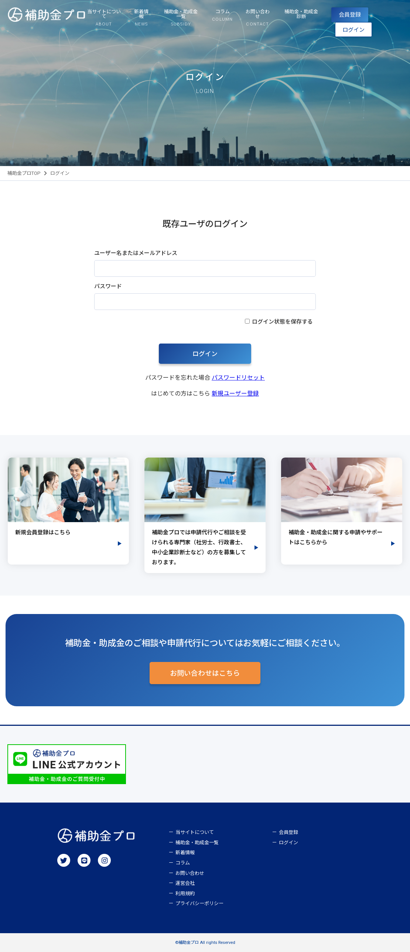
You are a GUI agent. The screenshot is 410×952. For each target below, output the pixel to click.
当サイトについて (194, 832)
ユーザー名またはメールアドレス (135, 253)
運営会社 (185, 883)
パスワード (108, 286)
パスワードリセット (238, 377)
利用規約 (185, 893)
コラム (182, 863)
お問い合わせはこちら (205, 673)
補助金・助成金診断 (301, 14)
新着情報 (185, 852)
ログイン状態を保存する (282, 321)
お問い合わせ (189, 873)
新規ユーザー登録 (235, 393)
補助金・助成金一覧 (197, 842)
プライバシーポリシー (199, 903)
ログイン (353, 30)
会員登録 (350, 14)
